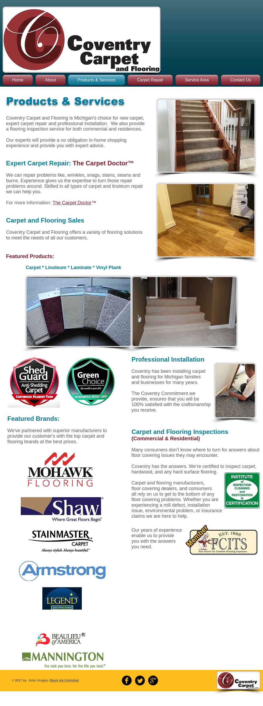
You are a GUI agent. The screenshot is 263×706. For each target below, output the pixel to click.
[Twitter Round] (140, 680)
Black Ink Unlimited (64, 680)
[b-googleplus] (153, 680)
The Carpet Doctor (72, 202)
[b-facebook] (127, 680)
